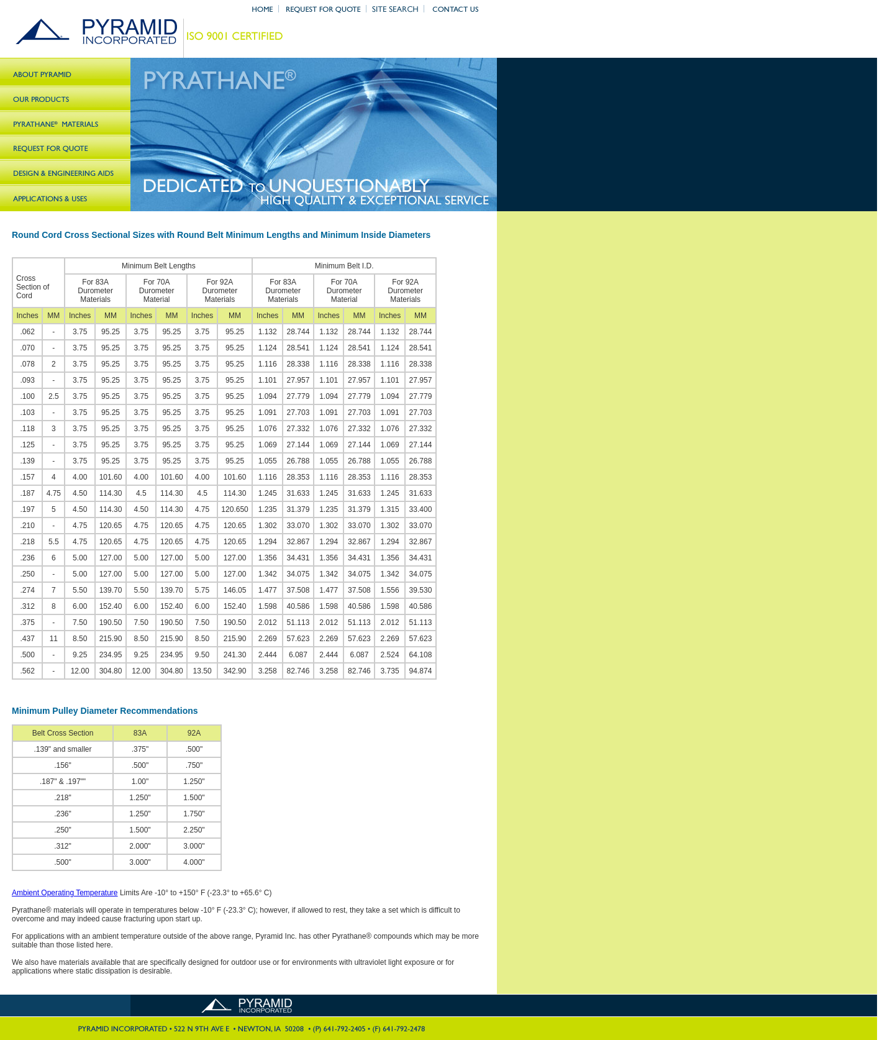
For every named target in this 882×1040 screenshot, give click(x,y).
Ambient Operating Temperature (65, 892)
